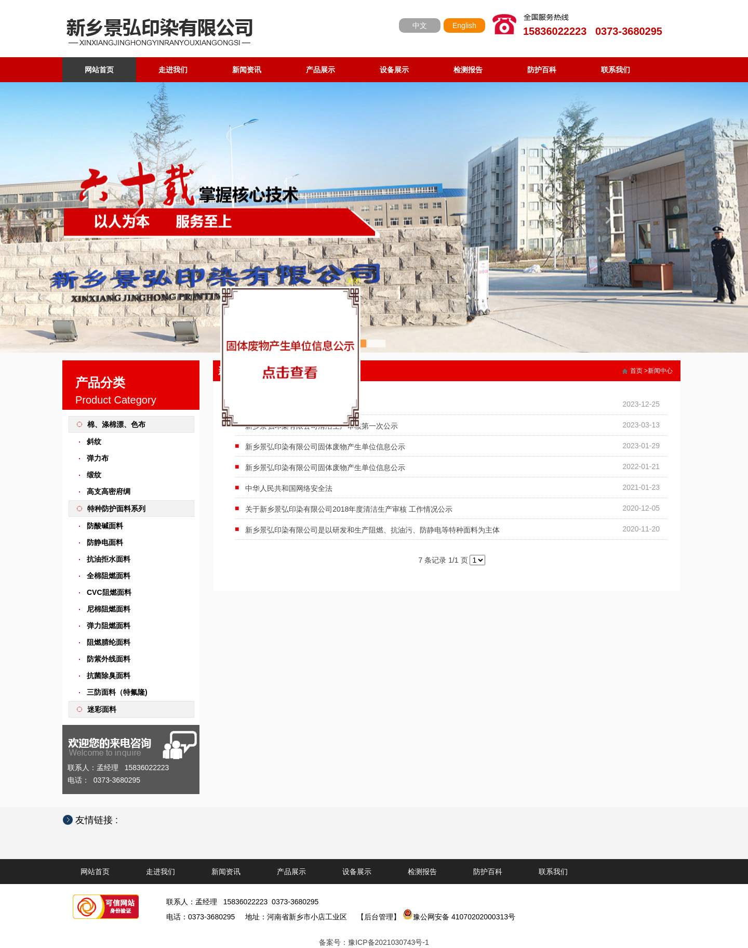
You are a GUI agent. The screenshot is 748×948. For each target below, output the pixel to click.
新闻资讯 (246, 70)
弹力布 (98, 458)
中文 (419, 25)
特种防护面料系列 (116, 508)
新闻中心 (660, 370)
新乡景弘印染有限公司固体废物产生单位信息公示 (325, 447)
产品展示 (320, 70)
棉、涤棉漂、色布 (116, 424)
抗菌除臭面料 (108, 675)
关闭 (357, 285)
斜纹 (94, 441)
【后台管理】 (378, 917)
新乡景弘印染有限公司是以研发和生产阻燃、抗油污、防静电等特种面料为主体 (372, 530)
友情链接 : (101, 820)
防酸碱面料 (105, 526)
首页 (636, 370)
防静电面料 (105, 542)
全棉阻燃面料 (108, 576)
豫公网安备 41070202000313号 (459, 917)
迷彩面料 (101, 709)
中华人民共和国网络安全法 (288, 488)
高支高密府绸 (108, 491)
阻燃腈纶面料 (108, 642)
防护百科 (541, 70)
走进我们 (173, 70)
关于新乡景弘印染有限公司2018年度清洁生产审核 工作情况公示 (348, 509)
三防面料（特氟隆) (117, 692)
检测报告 (468, 70)
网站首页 (99, 70)
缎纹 (94, 475)
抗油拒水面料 (108, 559)
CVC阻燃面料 (109, 592)
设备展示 (394, 70)
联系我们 (615, 70)
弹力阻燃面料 (108, 625)
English (464, 25)
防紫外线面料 (108, 659)
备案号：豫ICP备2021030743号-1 (374, 942)
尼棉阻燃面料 (108, 609)
